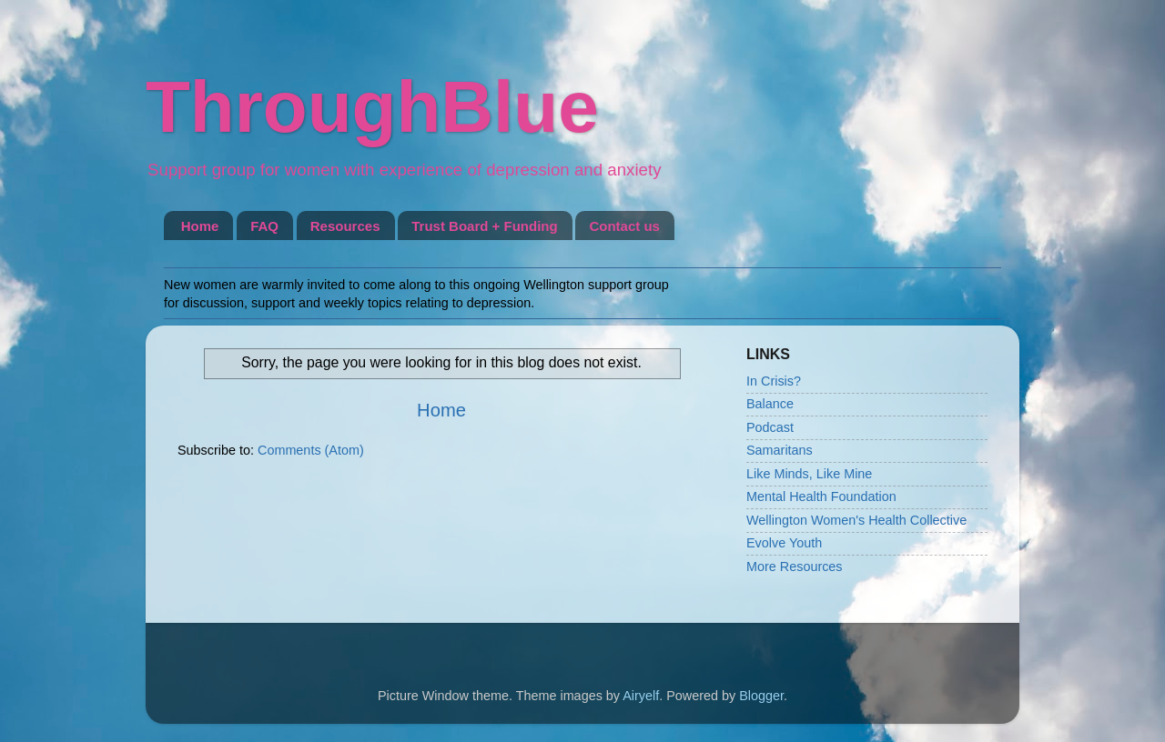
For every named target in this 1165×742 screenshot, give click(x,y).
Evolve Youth (784, 543)
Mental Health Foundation (821, 496)
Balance (770, 403)
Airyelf (641, 695)
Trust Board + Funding (484, 226)
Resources (345, 226)
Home (200, 226)
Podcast (770, 427)
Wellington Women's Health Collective (856, 520)
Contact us (624, 226)
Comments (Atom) (311, 450)
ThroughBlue (372, 106)
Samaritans (779, 450)
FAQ (264, 226)
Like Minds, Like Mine (809, 473)
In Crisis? (773, 381)
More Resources (794, 566)
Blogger (761, 695)
